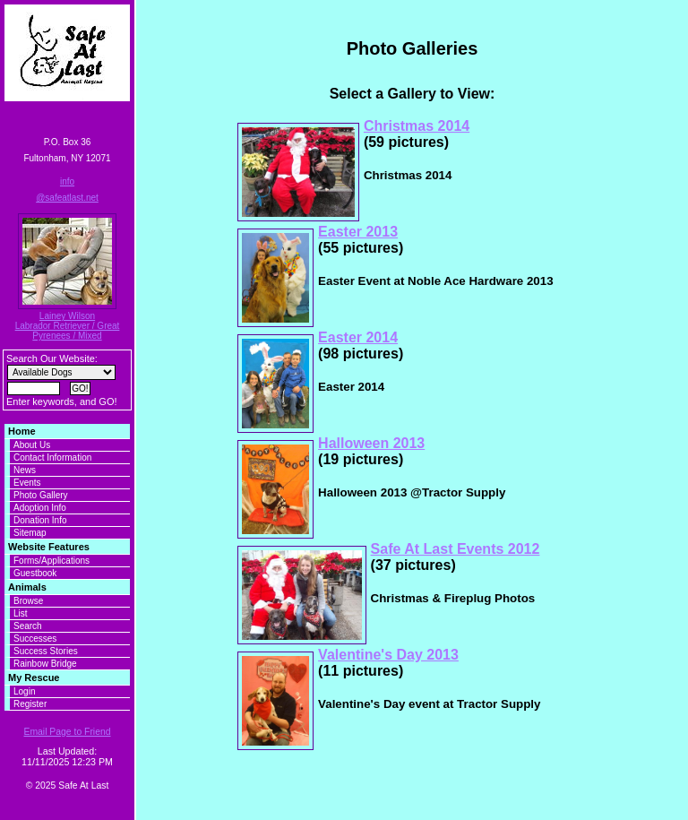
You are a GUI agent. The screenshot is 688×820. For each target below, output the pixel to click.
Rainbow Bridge (45, 664)
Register (30, 704)
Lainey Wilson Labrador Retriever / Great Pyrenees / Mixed (67, 326)
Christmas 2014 (416, 126)
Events (27, 483)
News (24, 470)
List (20, 613)
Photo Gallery (40, 495)
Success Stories (45, 651)
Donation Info (40, 520)
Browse (28, 601)
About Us (31, 445)
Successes (34, 638)
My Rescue (33, 677)
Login (24, 691)
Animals (27, 587)
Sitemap (30, 533)
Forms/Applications (51, 560)
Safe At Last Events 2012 (455, 549)
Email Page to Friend (66, 732)
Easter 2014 (358, 337)
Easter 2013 (358, 231)
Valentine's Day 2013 (388, 654)
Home (22, 431)
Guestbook (34, 573)
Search (27, 626)
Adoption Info (39, 508)
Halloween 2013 (371, 443)
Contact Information (52, 457)
